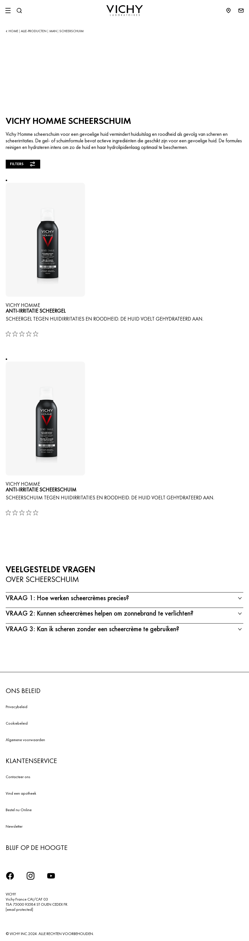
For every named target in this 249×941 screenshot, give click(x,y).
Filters (23, 164)
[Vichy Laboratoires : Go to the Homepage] (124, 10)
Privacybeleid (16, 706)
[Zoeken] (19, 10)
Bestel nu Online (19, 809)
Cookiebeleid (17, 723)
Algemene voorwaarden (25, 739)
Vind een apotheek (21, 793)
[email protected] (19, 909)
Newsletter (14, 826)
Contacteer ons (18, 776)
